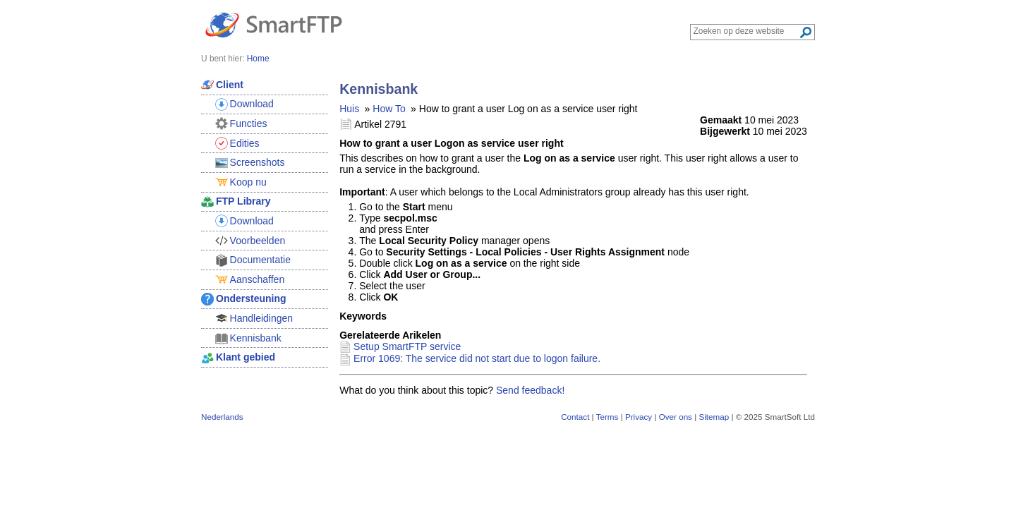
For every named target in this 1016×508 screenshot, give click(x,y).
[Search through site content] (746, 31)
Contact (575, 416)
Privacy (638, 416)
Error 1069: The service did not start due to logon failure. (476, 358)
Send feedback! (530, 390)
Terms (607, 416)
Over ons (675, 416)
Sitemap (713, 416)
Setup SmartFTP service (407, 346)
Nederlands (222, 416)
